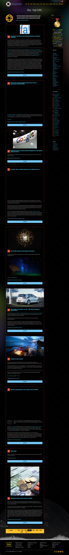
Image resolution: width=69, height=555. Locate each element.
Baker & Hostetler (14, 205)
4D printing (54, 54)
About (26, 4)
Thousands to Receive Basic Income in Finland (21, 498)
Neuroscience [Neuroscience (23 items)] (62, 41)
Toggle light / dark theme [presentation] (62, 1)
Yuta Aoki (55, 116)
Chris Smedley (56, 135)
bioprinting (54, 75)
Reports (38, 4)
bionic (54, 74)
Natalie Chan (56, 124)
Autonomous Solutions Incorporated (14, 114)
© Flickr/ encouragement (12, 277)
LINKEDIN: (41, 543)
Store (57, 4)
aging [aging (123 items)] (53, 29)
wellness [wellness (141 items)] (60, 46)
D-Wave (30, 427)
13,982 (22, 530)
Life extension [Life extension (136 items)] (59, 39)
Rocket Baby (13, 451)
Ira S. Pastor (56, 133)
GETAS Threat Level (9, 544)
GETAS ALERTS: (54, 543)
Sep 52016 (8, 169)
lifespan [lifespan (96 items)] (53, 41)
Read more (25, 75)
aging (54, 62)
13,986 (37, 530)
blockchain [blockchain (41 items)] (61, 33)
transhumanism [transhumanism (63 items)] (55, 46)
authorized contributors (24, 20)
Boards (31, 4)
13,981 (18, 530)
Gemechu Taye (56, 104)
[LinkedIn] (58, 551)
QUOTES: (53, 547)
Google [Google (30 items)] (52, 37)
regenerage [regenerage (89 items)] (60, 42)
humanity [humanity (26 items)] (62, 37)
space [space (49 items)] (54, 44)
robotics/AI (16, 122)
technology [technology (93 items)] (60, 44)
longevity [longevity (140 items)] (57, 41)
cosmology (54, 84)
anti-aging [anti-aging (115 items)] (61, 29)
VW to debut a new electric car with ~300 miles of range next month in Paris (25, 309)
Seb (54, 128)
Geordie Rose (15, 427)
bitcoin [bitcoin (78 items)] (58, 33)
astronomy (54, 67)
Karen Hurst (11, 440)
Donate (44, 4)
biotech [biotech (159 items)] (59, 32)
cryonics (54, 86)
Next (26, 532)
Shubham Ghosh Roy (57, 97)
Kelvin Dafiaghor (57, 105)
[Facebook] (55, 551)
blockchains (55, 78)
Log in (19, 20)
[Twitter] (57, 551)
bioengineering (55, 72)
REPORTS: (29, 545)
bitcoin (54, 77)
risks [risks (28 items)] (59, 43)
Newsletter (51, 4)
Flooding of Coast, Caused (17, 359)
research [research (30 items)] (58, 43)
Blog (28, 4)
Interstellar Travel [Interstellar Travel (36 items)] (61, 38)
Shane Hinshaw (57, 120)
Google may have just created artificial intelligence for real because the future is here (26, 151)
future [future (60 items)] (59, 35)
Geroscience (55, 143)
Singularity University (56, 59)
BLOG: (28, 544)
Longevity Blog (55, 144)
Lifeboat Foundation (11, 551)
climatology (55, 81)
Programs (34, 4)
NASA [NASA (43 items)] (59, 41)
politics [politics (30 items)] (54, 42)
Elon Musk (54, 58)
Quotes (54, 4)
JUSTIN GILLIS (11, 375)
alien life (15, 280)
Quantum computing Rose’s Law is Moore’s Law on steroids (24, 390)
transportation (24, 122)
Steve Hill (11, 72)
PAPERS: (29, 547)
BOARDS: (53, 544)
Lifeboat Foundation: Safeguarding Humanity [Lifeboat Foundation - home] (14, 4)
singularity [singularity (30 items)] (61, 43)
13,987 (40, 530)
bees (53, 70)
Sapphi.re (21, 551)
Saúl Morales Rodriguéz (56, 96)
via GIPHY (9, 119)
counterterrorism (55, 85)
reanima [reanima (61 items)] (56, 42)
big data (54, 71)
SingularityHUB (55, 149)
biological (54, 73)
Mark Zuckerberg (55, 61)
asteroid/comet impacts (57, 66)
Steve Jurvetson (13, 426)
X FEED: (17, 544)
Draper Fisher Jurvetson (36, 426)
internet (15, 458)
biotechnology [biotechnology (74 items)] (55, 33)
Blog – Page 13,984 (34, 10)
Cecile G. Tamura (57, 115)
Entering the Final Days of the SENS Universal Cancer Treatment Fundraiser (25, 36)
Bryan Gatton (11, 458)
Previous (11, 530)
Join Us (47, 4)
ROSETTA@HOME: (18, 547)
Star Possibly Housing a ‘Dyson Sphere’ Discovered (22, 251)
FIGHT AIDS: (17, 545)
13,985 (33, 530)
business (54, 79)
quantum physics (19, 440)
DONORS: (41, 544)
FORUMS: (41, 547)
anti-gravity (55, 64)
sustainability (20, 122)
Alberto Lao (56, 119)
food (14, 122)
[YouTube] (60, 551)
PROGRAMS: (53, 545)
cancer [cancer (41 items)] (56, 34)
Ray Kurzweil (55, 57)
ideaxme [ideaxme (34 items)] (53, 38)
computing (15, 158)
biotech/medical (15, 72)
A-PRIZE (41, 4)
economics (18, 72)
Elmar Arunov (11, 158)
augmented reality (56, 68)
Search (62, 17)
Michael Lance (56, 129)
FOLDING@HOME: (42, 545)
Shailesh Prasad (12, 327)
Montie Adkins (56, 132)
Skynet (54, 60)
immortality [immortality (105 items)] (56, 38)
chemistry (54, 80)
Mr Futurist (54, 146)
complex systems (56, 82)
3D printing (54, 53)
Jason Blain (56, 131)
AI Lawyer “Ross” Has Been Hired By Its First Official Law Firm (25, 169)
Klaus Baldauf (11, 218)
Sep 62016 (8, 37)
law (17, 218)
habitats (17, 280)
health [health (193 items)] (55, 37)
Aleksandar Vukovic (12, 378)
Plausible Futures (56, 148)
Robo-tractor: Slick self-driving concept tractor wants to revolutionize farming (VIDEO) (24, 83)
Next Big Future (55, 147)
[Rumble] (62, 551)
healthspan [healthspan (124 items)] (59, 37)
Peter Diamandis (55, 55)
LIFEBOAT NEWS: (30, 543)
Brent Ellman (56, 127)
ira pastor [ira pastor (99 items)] (54, 39)
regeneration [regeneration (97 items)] (54, 43)
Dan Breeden (56, 100)
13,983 (25, 530)
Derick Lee (56, 118)
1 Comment (23, 218)
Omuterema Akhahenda (56, 112)
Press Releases (61, 4)
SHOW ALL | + (54, 136)
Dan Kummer (11, 122)
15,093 (21, 532)
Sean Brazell (56, 123)
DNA (53, 56)
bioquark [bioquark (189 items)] (56, 32)
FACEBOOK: (17, 543)
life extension (22, 72)
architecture (55, 65)
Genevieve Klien (57, 94)
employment (19, 519)
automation (55, 69)
